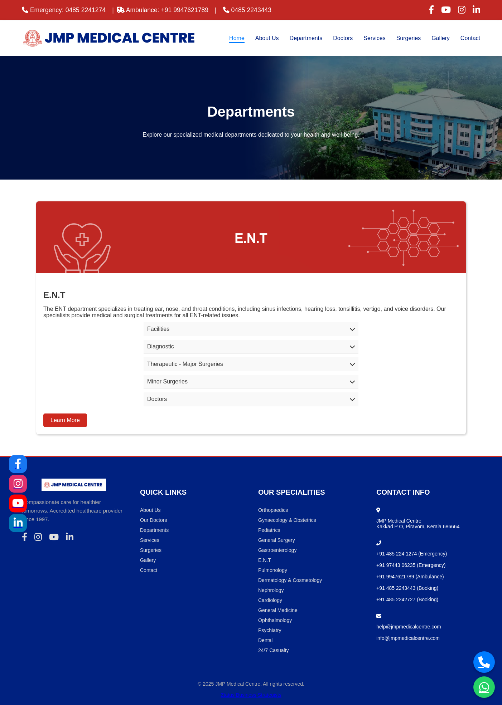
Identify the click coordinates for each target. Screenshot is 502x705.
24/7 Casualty (273, 650)
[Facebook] (18, 464)
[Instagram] (18, 484)
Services (374, 38)
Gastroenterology (277, 550)
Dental (265, 640)
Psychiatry (269, 630)
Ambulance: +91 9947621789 (162, 10)
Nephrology (271, 590)
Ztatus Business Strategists (251, 695)
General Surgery (276, 540)
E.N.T (264, 560)
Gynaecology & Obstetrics (287, 520)
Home (237, 38)
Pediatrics (269, 530)
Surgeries (408, 38)
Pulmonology (272, 570)
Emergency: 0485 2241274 (64, 10)
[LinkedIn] (18, 523)
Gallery (440, 38)
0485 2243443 (247, 10)
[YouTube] (18, 503)
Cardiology (270, 600)
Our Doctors (153, 520)
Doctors (343, 38)
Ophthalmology (275, 620)
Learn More (65, 420)
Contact (470, 38)
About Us (267, 38)
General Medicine (278, 610)
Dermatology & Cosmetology (290, 580)
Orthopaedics (273, 510)
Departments (306, 38)
